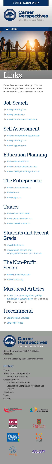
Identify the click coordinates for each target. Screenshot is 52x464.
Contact (7, 398)
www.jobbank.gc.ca (16, 109)
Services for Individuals (18, 382)
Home (6, 370)
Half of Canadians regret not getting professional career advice (24, 297)
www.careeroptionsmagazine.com (23, 135)
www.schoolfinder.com (18, 161)
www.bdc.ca (13, 192)
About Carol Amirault (17, 376)
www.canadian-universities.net (22, 166)
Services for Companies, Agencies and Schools (25, 387)
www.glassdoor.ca (16, 114)
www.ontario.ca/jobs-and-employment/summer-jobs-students (24, 251)
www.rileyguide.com (16, 145)
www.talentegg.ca (15, 245)
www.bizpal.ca (14, 197)
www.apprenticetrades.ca (19, 218)
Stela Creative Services (18, 317)
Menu (14, 29)
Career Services (11, 379)
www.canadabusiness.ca (19, 187)
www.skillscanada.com (18, 213)
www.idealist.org (15, 279)
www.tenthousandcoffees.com (22, 119)
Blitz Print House (15, 322)
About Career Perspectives (16, 373)
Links (6, 395)
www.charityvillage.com (18, 274)
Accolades (8, 392)
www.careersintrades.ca (18, 223)
